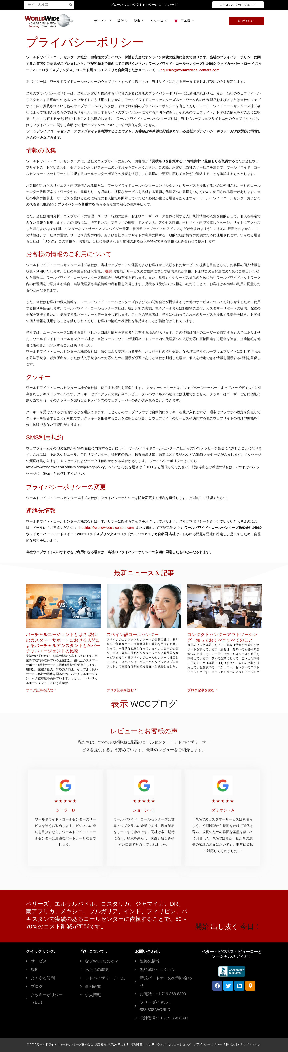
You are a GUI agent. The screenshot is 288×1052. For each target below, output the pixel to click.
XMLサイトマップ (249, 1044)
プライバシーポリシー (208, 1044)
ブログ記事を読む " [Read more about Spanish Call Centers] (121, 690)
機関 (108, 271)
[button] (238, 4)
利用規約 (229, 1044)
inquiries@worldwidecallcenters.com (189, 70)
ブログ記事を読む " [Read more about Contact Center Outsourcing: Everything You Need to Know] (202, 690)
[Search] (70, 5)
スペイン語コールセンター (133, 634)
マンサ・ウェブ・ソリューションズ (168, 1044)
